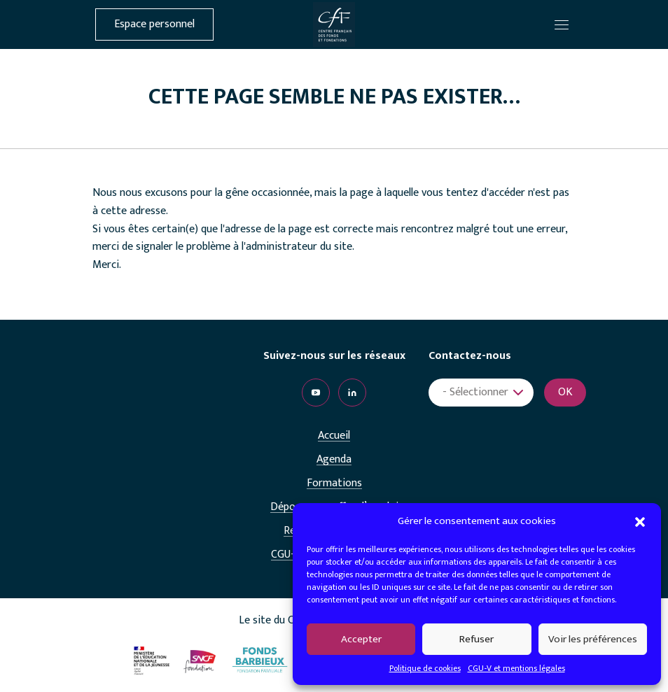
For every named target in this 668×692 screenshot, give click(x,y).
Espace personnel (154, 24)
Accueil (334, 436)
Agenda (334, 459)
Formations (334, 483)
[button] (640, 521)
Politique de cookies (425, 668)
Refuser (476, 639)
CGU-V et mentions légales (516, 668)
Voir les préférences (592, 639)
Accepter (361, 639)
